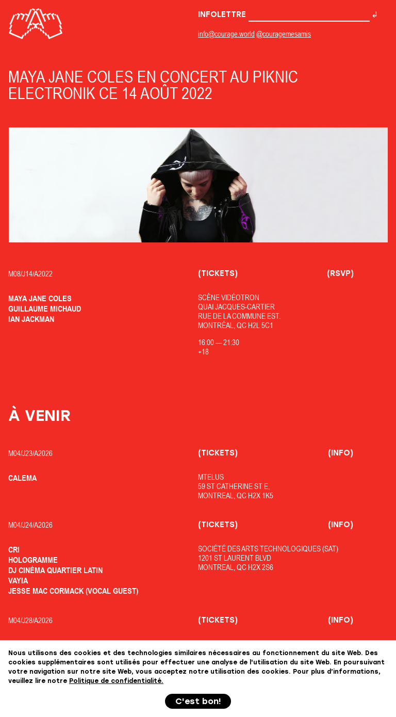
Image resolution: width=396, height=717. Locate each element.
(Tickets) (218, 273)
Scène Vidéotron (228, 297)
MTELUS (211, 476)
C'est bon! (198, 701)
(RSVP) (340, 273)
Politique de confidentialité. (116, 681)
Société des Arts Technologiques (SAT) (268, 548)
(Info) (340, 453)
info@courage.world (226, 33)
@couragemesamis (283, 33)
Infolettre (284, 14)
